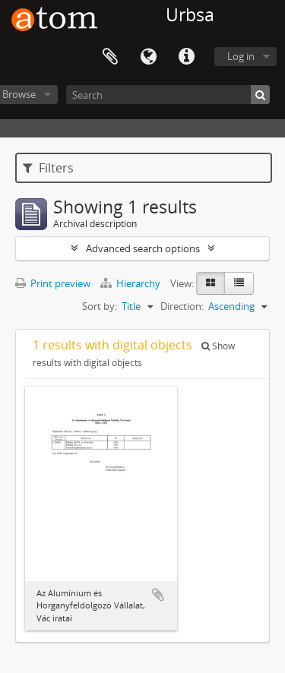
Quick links (186, 57)
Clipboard (110, 57)
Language (148, 57)
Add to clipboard (158, 594)
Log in (241, 56)
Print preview (52, 283)
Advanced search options (143, 248)
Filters (48, 168)
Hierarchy (131, 283)
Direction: (182, 306)
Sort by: (99, 306)
